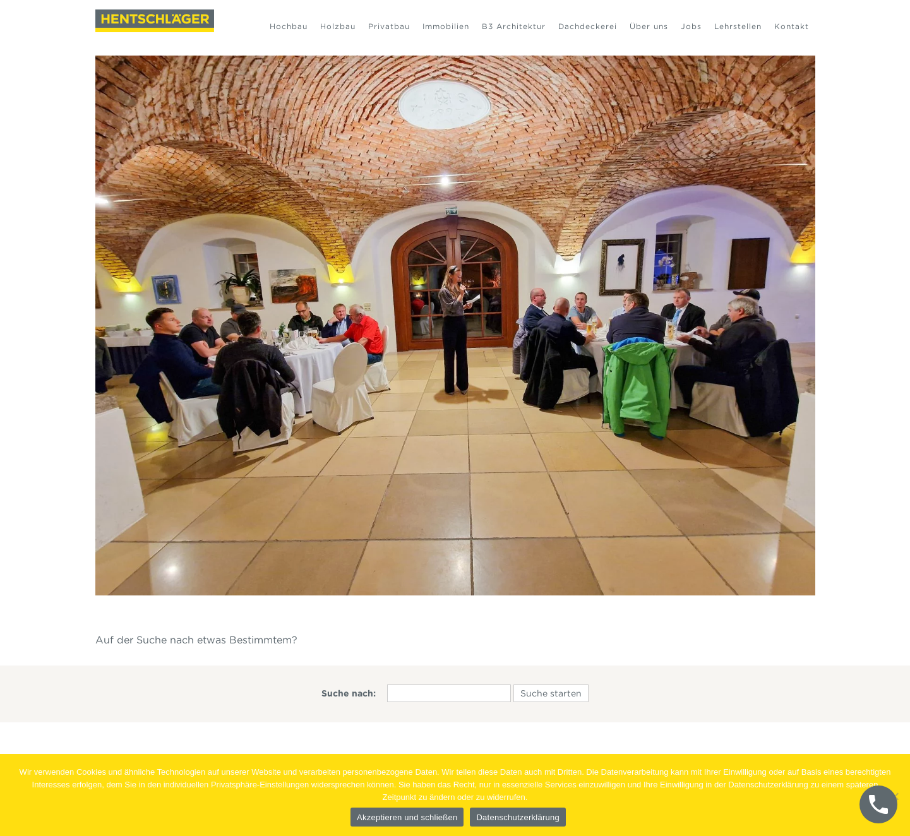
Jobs (691, 26)
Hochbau (289, 26)
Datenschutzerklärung (517, 817)
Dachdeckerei (587, 26)
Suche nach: (348, 693)
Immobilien (445, 26)
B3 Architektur (514, 26)
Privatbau (389, 26)
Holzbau (338, 26)
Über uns (649, 26)
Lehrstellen (738, 26)
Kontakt (791, 26)
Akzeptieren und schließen (407, 817)
